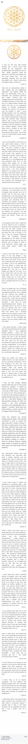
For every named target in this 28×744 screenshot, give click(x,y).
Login (25, 736)
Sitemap (8, 736)
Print (3, 736)
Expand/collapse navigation (14, 2)
